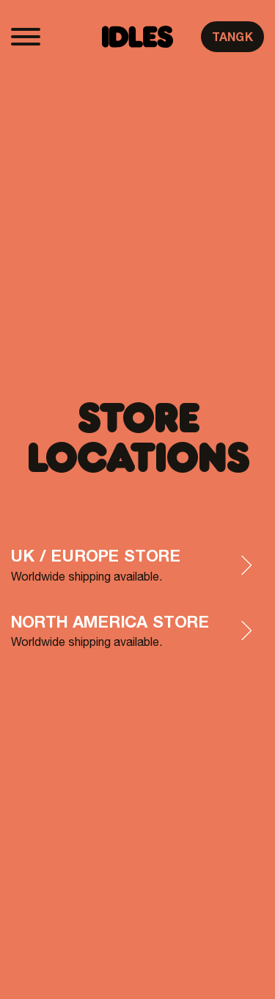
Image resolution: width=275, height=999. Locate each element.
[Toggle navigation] (25, 37)
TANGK (232, 36)
